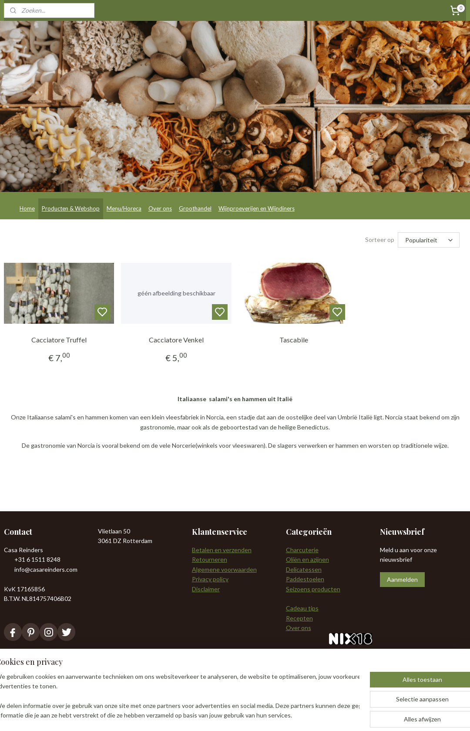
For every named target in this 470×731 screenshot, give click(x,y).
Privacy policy (210, 579)
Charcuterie (302, 549)
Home (27, 208)
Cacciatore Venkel (176, 339)
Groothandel (195, 208)
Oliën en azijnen (307, 559)
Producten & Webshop (71, 208)
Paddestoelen (305, 579)
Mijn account (428, 202)
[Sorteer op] (428, 240)
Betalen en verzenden (222, 549)
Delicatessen (304, 569)
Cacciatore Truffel (59, 339)
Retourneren (209, 559)
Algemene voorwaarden (224, 569)
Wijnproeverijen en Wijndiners (256, 208)
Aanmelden (402, 579)
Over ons (160, 208)
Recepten (299, 618)
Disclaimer (206, 589)
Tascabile (293, 339)
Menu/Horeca (124, 208)
